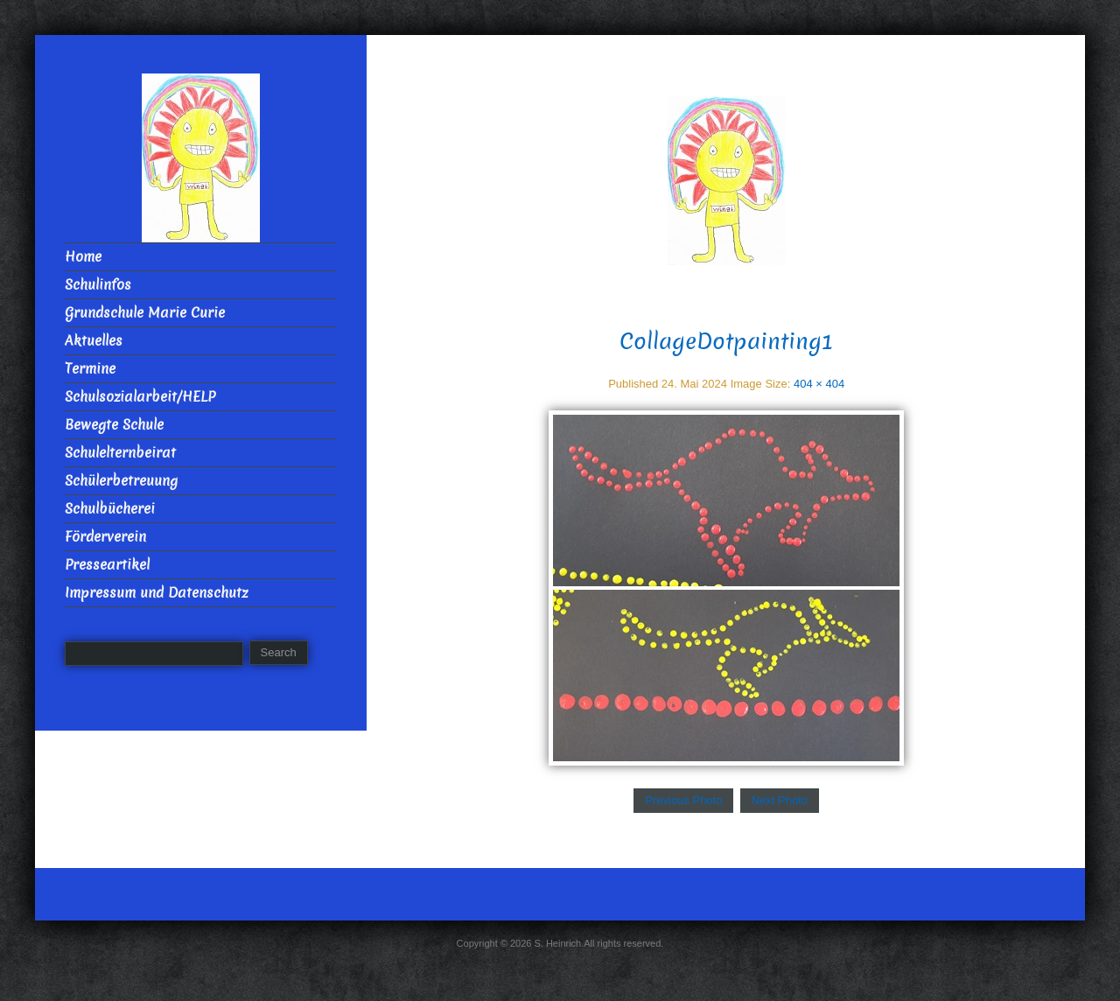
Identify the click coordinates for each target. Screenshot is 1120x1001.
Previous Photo (683, 800)
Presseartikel (107, 565)
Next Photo (780, 800)
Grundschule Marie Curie (145, 313)
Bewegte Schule (114, 425)
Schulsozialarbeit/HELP (140, 397)
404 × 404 (819, 383)
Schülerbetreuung (121, 481)
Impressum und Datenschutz (156, 593)
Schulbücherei (110, 509)
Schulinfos (98, 285)
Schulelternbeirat (120, 453)
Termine (90, 369)
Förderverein (105, 537)
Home (83, 257)
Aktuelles (93, 341)
